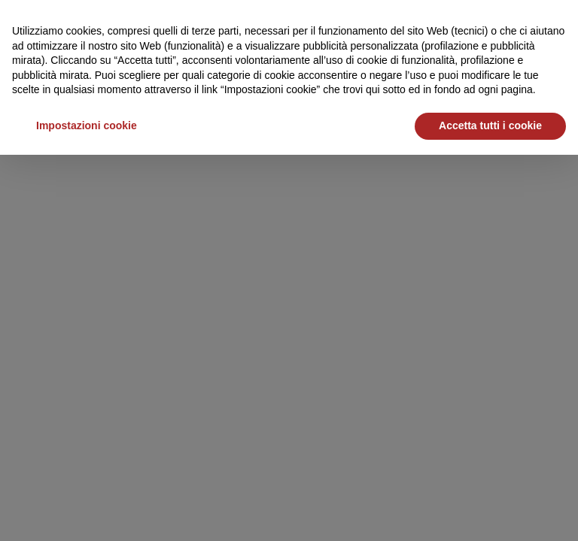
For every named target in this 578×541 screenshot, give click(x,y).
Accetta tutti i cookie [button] (490, 125)
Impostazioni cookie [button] (86, 125)
